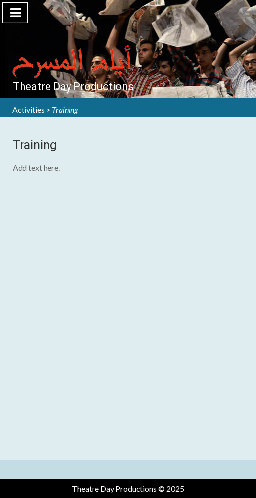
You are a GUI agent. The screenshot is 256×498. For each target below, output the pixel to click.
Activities (28, 109)
